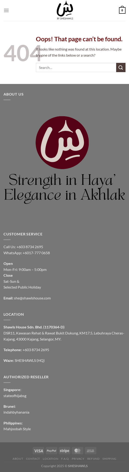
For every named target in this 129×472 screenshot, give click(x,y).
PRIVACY (78, 458)
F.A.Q (65, 458)
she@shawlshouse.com (32, 298)
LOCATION (50, 458)
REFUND (93, 458)
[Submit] (121, 67)
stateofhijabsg (14, 395)
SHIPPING (109, 458)
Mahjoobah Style (17, 429)
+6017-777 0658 (36, 252)
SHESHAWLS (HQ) (30, 360)
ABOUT (18, 458)
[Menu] (6, 10)
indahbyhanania (16, 412)
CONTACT (33, 458)
